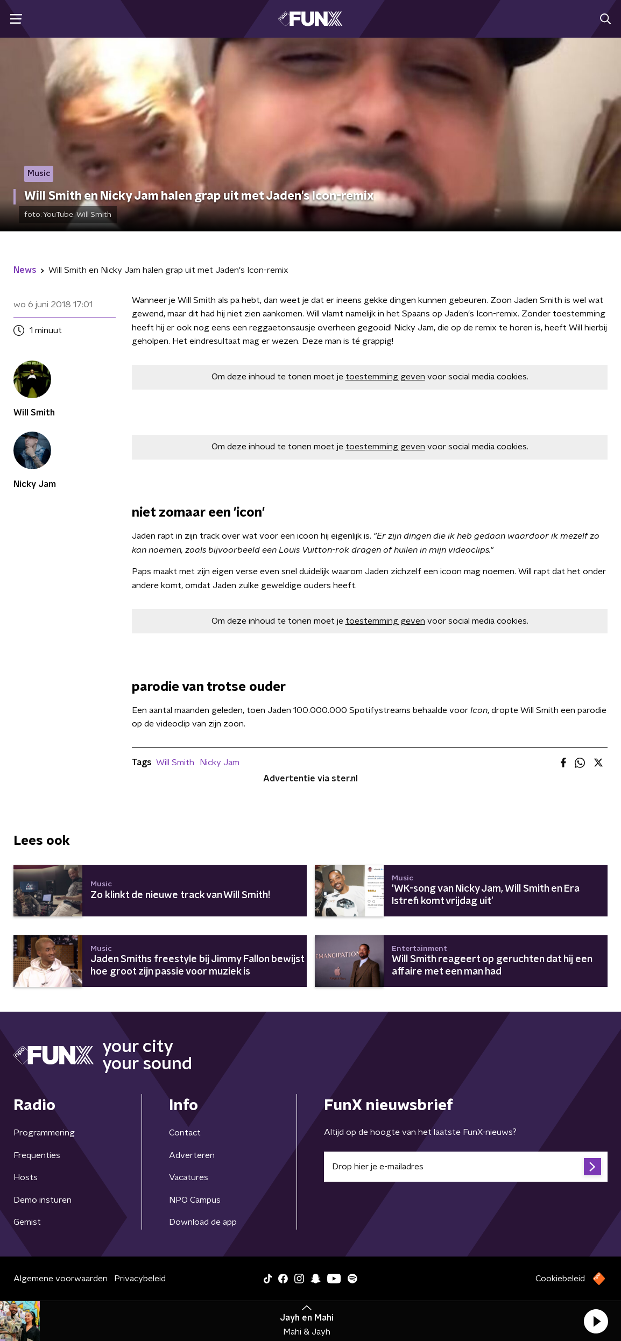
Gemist (27, 1222)
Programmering (44, 1132)
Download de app (203, 1222)
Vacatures (188, 1177)
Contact (185, 1132)
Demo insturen (42, 1200)
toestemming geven (385, 376)
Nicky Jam (219, 762)
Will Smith (175, 762)
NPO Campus (195, 1200)
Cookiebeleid (560, 1278)
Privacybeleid (140, 1278)
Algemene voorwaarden (60, 1278)
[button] (595, 1321)
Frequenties (36, 1155)
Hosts (25, 1177)
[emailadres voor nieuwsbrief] (466, 1167)
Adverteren (192, 1155)
